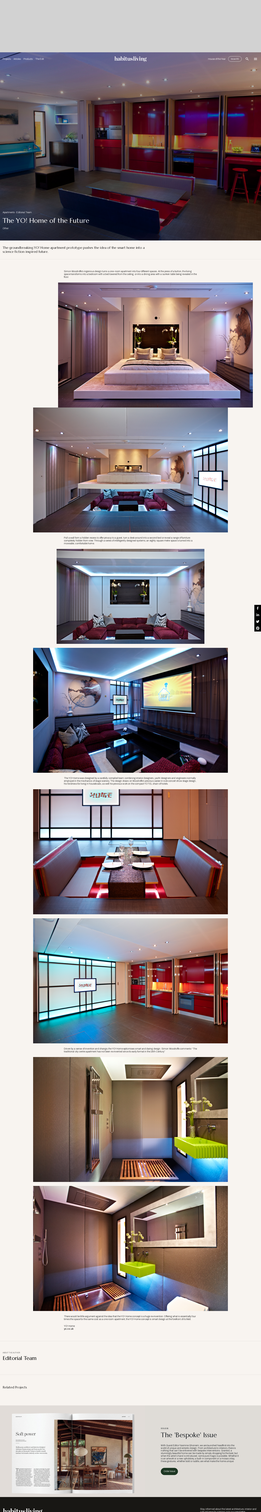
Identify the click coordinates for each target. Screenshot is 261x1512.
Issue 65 (235, 59)
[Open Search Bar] (247, 59)
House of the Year (217, 59)
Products (28, 59)
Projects (7, 59)
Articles (17, 59)
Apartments (9, 212)
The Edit (39, 59)
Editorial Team (24, 212)
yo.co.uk (69, 1329)
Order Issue (169, 1471)
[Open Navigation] (255, 59)
